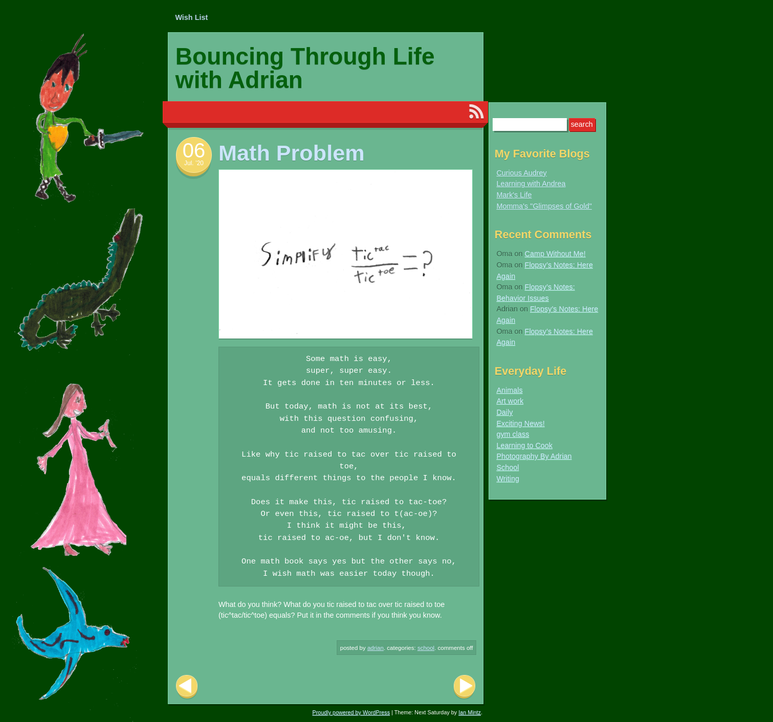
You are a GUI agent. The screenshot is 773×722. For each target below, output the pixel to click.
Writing (507, 479)
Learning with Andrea (530, 183)
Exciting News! (520, 423)
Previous (186, 687)
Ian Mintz (469, 712)
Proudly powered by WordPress (351, 712)
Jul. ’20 (194, 163)
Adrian (375, 648)
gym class (512, 434)
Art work (509, 401)
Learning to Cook (524, 445)
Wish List (191, 17)
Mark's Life (514, 195)
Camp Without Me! (555, 254)
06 (194, 150)
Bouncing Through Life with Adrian (305, 68)
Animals (509, 390)
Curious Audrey (521, 173)
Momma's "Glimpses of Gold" (544, 206)
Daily (504, 412)
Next (464, 687)
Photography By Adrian (533, 456)
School (425, 648)
